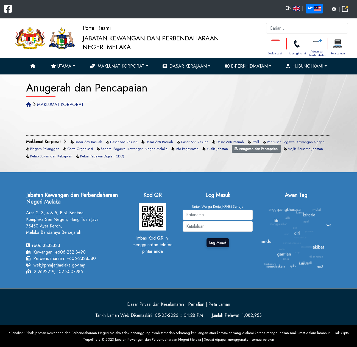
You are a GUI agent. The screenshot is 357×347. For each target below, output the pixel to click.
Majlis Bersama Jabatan (305, 148)
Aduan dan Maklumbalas (317, 53)
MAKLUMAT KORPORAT (60, 104)
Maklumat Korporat (117, 66)
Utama (61, 66)
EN (292, 8)
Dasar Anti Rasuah (88, 142)
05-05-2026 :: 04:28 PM (179, 315)
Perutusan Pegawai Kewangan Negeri (296, 142)
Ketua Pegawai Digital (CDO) (102, 156)
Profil (255, 142)
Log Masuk (217, 242)
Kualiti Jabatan (217, 148)
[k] (307, 28)
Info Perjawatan (187, 148)
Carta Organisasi (80, 148)
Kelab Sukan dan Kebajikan (51, 156)
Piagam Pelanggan (44, 148)
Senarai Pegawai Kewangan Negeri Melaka (134, 148)
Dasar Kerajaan (185, 66)
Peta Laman (338, 53)
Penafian (196, 304)
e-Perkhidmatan (246, 66)
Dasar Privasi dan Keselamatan (155, 304)
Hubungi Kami (297, 53)
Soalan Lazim (276, 53)
